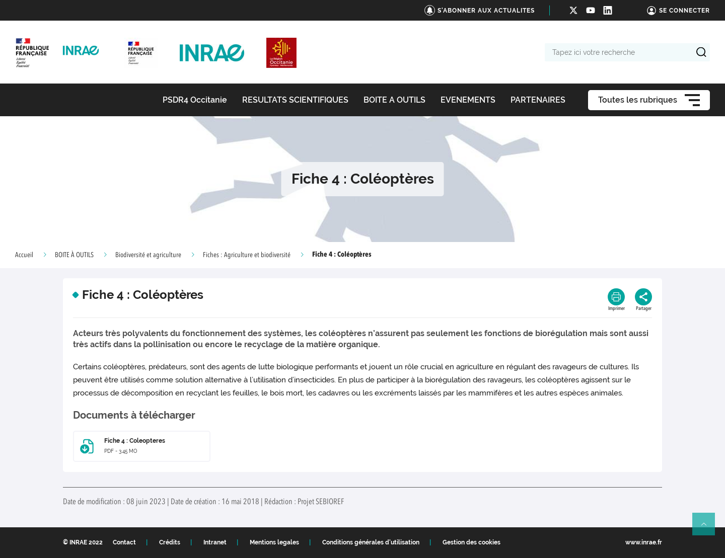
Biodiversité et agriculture (148, 255)
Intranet (215, 542)
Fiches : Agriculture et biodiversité (247, 255)
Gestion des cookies (471, 542)
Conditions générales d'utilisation (370, 542)
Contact (124, 542)
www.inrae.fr (643, 542)
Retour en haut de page (708, 528)
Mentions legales (274, 542)
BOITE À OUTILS (74, 255)
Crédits (169, 542)
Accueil (24, 255)
